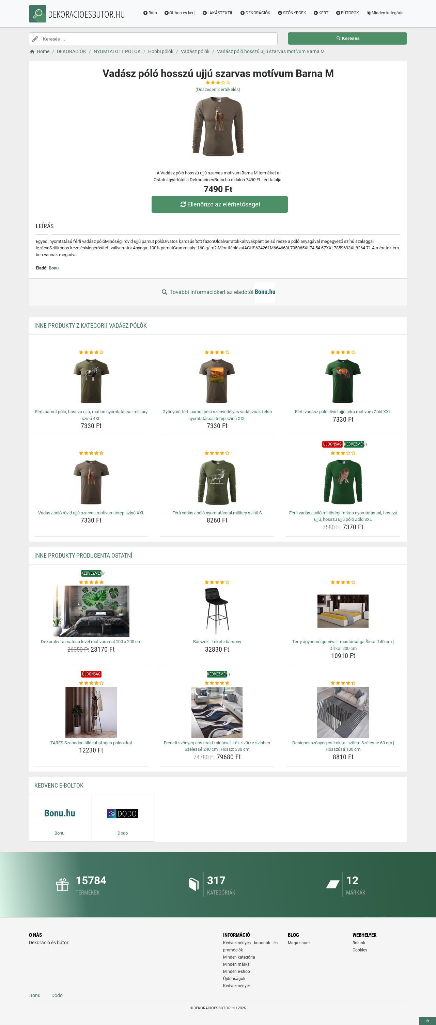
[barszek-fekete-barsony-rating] (217, 582)
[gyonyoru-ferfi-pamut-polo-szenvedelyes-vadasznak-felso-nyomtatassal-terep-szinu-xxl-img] (217, 381)
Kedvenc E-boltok (58, 785)
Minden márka (236, 964)
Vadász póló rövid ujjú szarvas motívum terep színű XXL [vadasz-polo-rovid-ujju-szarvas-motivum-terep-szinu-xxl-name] (91, 512)
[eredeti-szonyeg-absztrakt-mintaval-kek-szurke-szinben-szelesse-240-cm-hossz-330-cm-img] (217, 712)
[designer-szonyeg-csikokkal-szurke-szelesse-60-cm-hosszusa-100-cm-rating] (343, 683)
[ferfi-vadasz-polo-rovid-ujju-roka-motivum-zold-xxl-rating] (343, 352)
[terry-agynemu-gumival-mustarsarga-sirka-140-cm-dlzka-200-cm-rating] (343, 582)
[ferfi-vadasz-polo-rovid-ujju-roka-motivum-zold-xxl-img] (343, 381)
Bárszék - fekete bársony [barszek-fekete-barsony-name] (217, 641)
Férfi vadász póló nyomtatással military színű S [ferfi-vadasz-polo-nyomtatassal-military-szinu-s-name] (217, 512)
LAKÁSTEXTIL (217, 13)
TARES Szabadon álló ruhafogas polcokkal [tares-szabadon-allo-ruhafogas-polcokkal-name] (91, 742)
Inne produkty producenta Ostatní (83, 555)
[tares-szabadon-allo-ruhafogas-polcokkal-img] (91, 712)
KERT (321, 13)
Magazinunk (299, 943)
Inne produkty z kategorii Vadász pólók (90, 325)
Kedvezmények (237, 985)
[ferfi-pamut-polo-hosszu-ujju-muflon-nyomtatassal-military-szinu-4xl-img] (91, 381)
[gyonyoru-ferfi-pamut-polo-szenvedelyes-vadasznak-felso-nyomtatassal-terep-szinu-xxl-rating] (217, 352)
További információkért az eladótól (218, 292)
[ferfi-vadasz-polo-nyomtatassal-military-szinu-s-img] (217, 482)
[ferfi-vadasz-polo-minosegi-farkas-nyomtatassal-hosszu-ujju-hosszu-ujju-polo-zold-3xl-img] (343, 482)
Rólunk (359, 943)
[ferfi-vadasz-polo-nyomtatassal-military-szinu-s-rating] (217, 453)
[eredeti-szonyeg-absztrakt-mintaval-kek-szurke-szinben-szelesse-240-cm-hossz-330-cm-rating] (217, 683)
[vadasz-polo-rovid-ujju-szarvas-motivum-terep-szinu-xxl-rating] (91, 453)
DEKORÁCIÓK (255, 13)
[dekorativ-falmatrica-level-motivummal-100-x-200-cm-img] (91, 611)
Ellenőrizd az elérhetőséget (220, 204)
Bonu (54, 267)
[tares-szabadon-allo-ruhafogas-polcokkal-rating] (91, 683)
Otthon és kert (179, 13)
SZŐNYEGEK (291, 13)
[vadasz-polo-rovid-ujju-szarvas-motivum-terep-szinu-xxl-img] (91, 482)
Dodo (57, 995)
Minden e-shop (236, 971)
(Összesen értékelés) (218, 89)
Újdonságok (234, 978)
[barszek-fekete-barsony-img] (217, 611)
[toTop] (427, 1021)
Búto (150, 13)
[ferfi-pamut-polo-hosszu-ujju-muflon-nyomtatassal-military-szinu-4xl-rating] (91, 352)
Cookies (360, 950)
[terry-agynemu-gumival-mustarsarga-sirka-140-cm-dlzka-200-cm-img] (343, 611)
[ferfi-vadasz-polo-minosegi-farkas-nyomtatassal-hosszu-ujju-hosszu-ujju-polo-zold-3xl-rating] (343, 453)
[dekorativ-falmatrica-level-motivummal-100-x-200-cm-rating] (91, 582)
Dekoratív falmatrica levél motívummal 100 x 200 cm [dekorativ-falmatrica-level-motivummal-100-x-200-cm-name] (91, 641)
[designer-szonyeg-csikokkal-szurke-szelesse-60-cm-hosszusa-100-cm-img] (343, 712)
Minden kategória (385, 13)
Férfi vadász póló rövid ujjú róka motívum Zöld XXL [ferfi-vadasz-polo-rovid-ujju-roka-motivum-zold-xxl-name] (343, 411)
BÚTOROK (347, 13)
